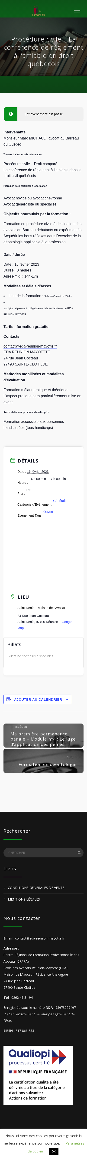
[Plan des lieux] (43, 553)
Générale (60, 501)
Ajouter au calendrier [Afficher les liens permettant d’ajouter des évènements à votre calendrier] (38, 699)
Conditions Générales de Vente (36, 887)
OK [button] (54, 1151)
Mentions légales (24, 899)
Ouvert (48, 512)
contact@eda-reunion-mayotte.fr (30, 346)
